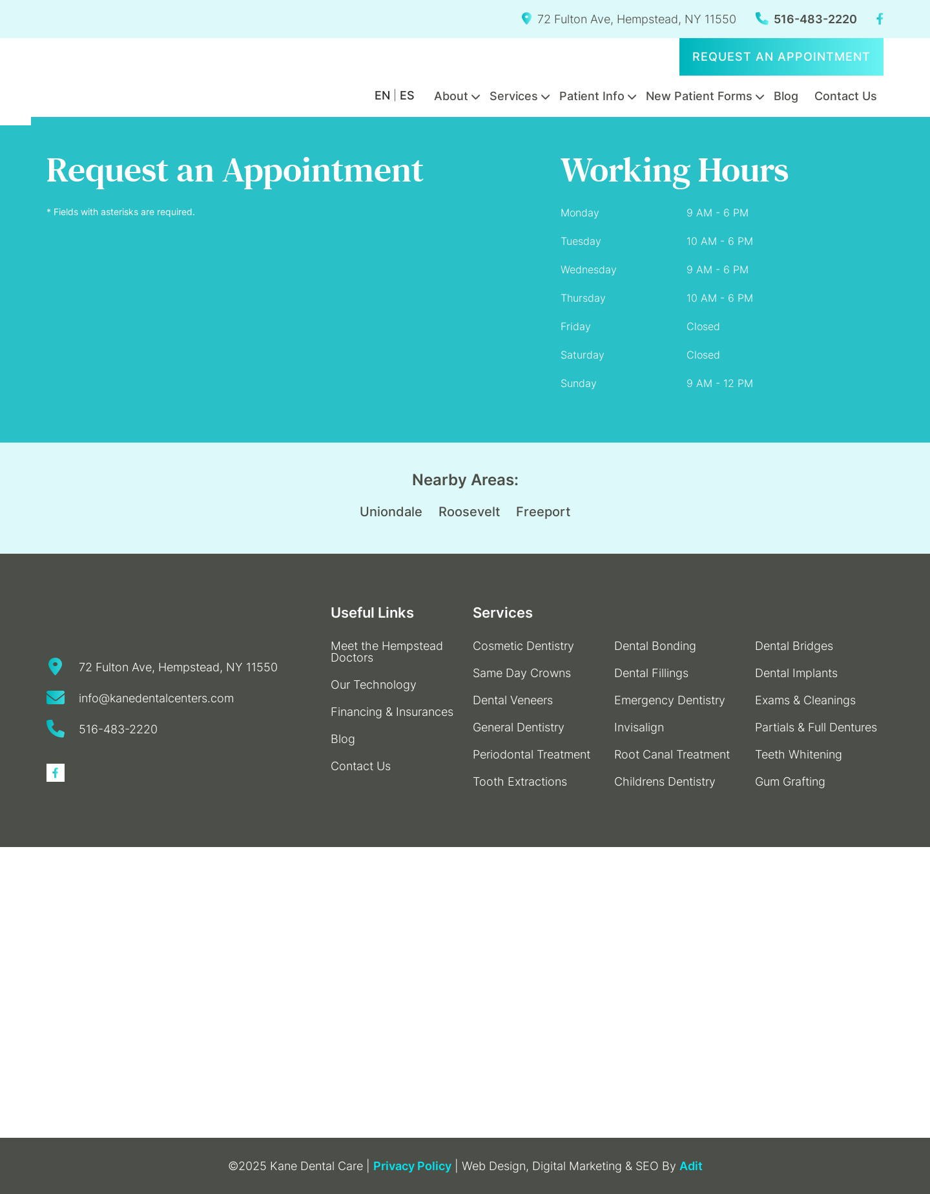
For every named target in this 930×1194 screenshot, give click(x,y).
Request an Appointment (781, 56)
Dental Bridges (794, 646)
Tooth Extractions (520, 781)
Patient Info (592, 96)
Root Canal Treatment (672, 754)
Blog (786, 96)
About (451, 96)
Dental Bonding (655, 646)
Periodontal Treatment (531, 754)
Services (514, 96)
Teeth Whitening (798, 754)
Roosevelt (469, 511)
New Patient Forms (699, 96)
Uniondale (391, 511)
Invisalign (639, 727)
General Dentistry (518, 727)
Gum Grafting (790, 781)
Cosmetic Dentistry (523, 646)
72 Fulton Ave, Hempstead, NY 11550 (629, 19)
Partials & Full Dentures (816, 727)
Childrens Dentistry (665, 781)
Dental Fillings (651, 673)
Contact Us (845, 96)
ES (407, 95)
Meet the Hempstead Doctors (387, 651)
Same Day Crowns (522, 673)
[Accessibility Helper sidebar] (15, 109)
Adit (691, 1166)
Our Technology (374, 684)
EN (382, 95)
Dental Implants (796, 673)
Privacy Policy (412, 1166)
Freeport (543, 511)
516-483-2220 (806, 19)
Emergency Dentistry (669, 700)
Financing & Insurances (392, 711)
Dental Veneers (513, 700)
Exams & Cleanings (805, 700)
